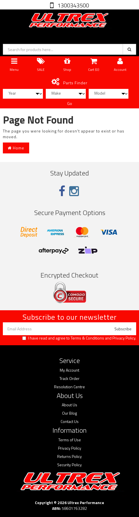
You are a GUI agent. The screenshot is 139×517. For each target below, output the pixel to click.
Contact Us (70, 421)
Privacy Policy (123, 338)
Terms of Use (69, 440)
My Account (69, 370)
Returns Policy (69, 456)
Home (16, 148)
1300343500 (72, 5)
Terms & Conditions (87, 338)
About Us (69, 405)
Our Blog (69, 413)
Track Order (69, 378)
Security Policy (69, 465)
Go (69, 103)
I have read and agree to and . (79, 338)
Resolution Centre (69, 387)
